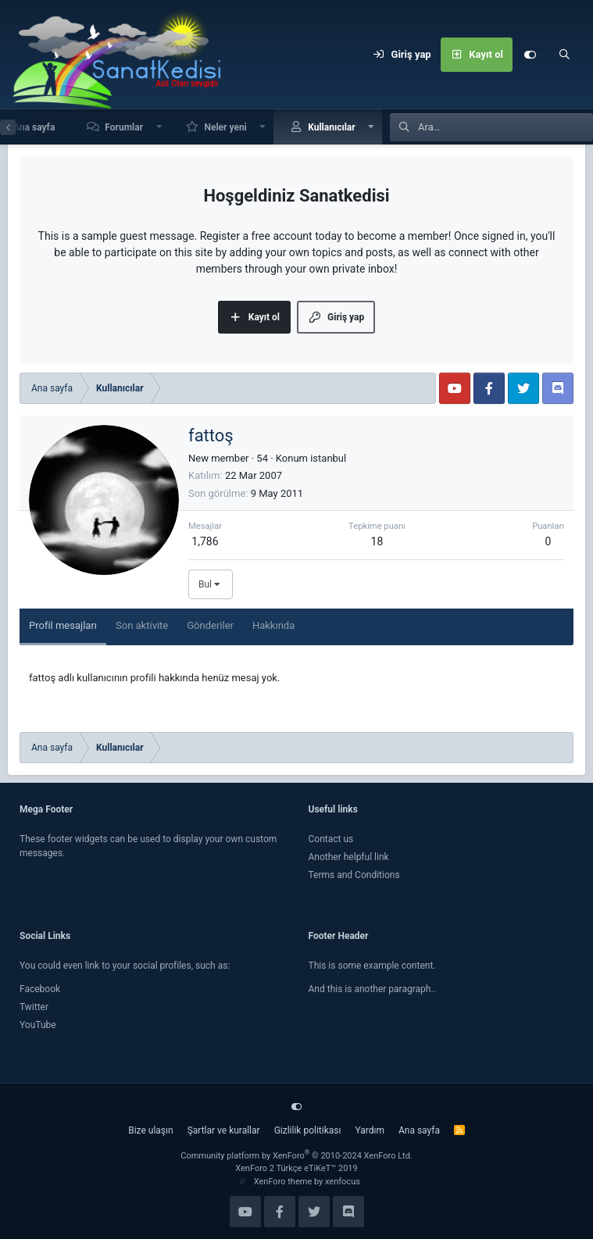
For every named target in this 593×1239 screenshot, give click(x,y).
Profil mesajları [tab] (63, 625)
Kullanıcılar (331, 127)
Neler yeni (225, 127)
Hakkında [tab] (273, 625)
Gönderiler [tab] (210, 625)
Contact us (331, 839)
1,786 (204, 541)
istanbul (328, 458)
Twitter (34, 1007)
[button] (159, 127)
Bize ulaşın (150, 1130)
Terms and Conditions (354, 874)
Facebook (40, 989)
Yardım (369, 1130)
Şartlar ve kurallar (224, 1130)
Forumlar (124, 127)
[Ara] (564, 54)
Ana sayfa (419, 1130)
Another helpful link (349, 857)
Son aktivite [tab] (142, 625)
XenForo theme (283, 1182)
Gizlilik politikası (307, 1130)
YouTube (38, 1024)
